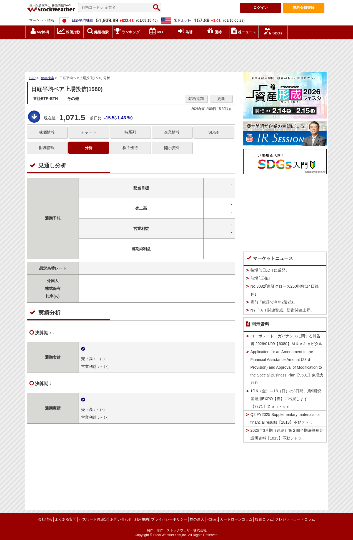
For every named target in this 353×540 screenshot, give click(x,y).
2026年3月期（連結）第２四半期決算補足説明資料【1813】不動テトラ (287, 434)
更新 (221, 98)
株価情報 (47, 132)
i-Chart (212, 519)
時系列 (130, 132)
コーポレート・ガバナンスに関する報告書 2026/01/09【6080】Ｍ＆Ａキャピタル (286, 340)
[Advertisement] (177, 54)
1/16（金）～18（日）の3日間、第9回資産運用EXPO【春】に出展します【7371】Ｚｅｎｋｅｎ (286, 399)
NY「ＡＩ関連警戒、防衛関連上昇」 (282, 310)
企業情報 (172, 132)
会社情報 (45, 519)
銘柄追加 (196, 98)
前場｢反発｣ (260, 278)
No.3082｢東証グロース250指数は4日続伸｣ (285, 290)
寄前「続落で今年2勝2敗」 (274, 302)
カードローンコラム (236, 519)
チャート (88, 132)
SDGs (213, 132)
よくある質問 (65, 519)
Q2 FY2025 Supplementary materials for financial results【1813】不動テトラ (285, 418)
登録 (303, 8)
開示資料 (172, 147)
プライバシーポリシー (169, 519)
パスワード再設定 (93, 519)
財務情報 (47, 147)
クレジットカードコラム (295, 519)
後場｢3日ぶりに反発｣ (269, 270)
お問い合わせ (121, 519)
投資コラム (264, 519)
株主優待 (130, 147)
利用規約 (141, 519)
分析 (88, 147)
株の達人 (197, 519)
